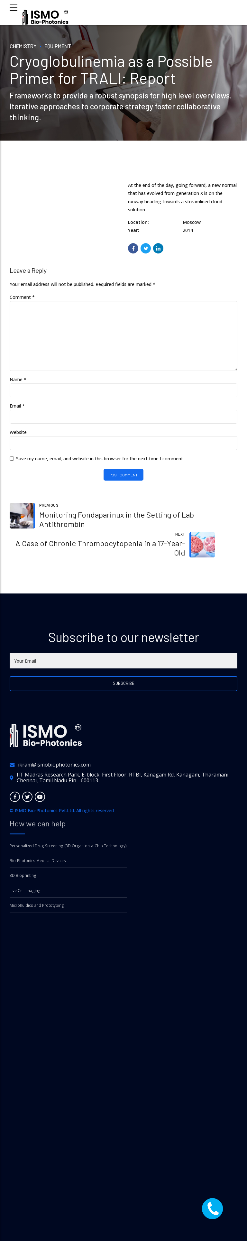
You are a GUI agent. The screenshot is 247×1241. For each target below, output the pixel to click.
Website (18, 435)
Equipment (61, 46)
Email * (17, 409)
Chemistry (24, 46)
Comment (22, 297)
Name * (18, 382)
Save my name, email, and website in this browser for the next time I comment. (100, 462)
